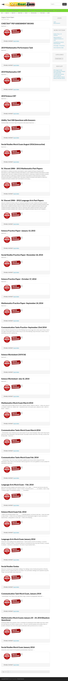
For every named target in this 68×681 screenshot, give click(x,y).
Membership (50, 10)
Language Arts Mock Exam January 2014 (18, 539)
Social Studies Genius (10, 566)
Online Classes (24, 10)
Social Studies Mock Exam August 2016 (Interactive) (23, 144)
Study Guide (42, 12)
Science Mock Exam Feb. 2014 (13, 512)
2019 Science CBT (8, 96)
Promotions (37, 10)
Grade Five (13, 12)
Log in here (16, 41)
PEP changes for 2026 (58, 70)
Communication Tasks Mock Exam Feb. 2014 (19, 457)
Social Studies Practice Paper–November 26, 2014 (22, 255)
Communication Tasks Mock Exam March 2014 (20, 430)
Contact (58, 10)
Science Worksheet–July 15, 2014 (15, 379)
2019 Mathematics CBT (11, 72)
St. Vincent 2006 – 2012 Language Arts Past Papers (22, 200)
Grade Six (7, 12)
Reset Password (57, 23)
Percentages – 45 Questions (59, 45)
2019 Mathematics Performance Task (17, 48)
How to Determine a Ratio (59, 47)
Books (30, 10)
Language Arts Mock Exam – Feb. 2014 (17, 485)
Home (2, 10)
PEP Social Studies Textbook (59, 77)
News (43, 10)
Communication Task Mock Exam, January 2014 (21, 594)
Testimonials (15, 10)
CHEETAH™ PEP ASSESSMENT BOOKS (17, 23)
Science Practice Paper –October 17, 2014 (18, 279)
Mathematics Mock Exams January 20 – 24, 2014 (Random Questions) (25, 619)
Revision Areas (34, 12)
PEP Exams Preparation (12, 678)
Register (8, 10)
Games (48, 12)
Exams (26, 12)
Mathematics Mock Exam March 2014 (17, 403)
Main (2, 12)
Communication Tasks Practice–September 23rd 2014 (24, 327)
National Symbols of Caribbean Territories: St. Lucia (58, 39)
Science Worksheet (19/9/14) (13, 354)
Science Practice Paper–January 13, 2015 (18, 231)
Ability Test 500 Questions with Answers (18, 120)
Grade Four (20, 12)
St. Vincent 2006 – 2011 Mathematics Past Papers (22, 168)
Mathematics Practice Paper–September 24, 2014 (22, 303)
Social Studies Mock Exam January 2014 (18, 647)
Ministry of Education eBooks (59, 78)
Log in (55, 21)
